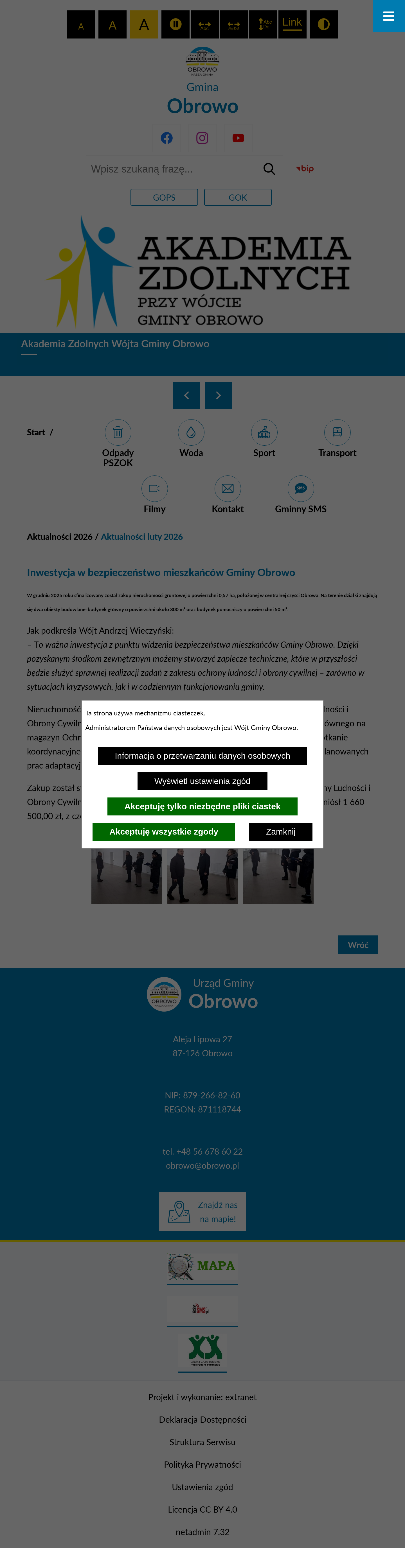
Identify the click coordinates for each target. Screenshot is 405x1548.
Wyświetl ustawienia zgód (202, 781)
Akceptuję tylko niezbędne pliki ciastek (202, 806)
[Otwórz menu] (389, 16)
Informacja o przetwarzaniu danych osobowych (202, 755)
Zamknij (281, 831)
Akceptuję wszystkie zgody (163, 831)
